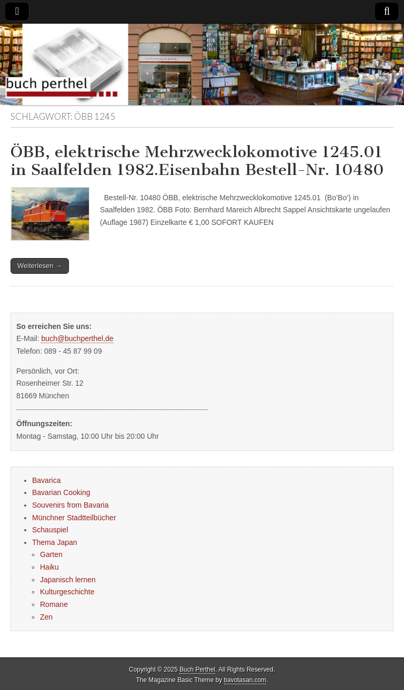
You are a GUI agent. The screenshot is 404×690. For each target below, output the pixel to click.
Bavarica (46, 480)
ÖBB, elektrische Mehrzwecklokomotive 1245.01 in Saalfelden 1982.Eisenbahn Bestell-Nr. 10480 (197, 160)
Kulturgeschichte (67, 592)
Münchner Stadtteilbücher (74, 517)
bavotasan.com (245, 680)
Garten (51, 554)
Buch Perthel (197, 669)
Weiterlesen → (39, 266)
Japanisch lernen (68, 579)
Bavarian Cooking (61, 492)
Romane (54, 604)
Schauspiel (50, 530)
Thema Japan (54, 542)
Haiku (49, 567)
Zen (46, 617)
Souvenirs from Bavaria (70, 505)
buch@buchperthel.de (77, 338)
